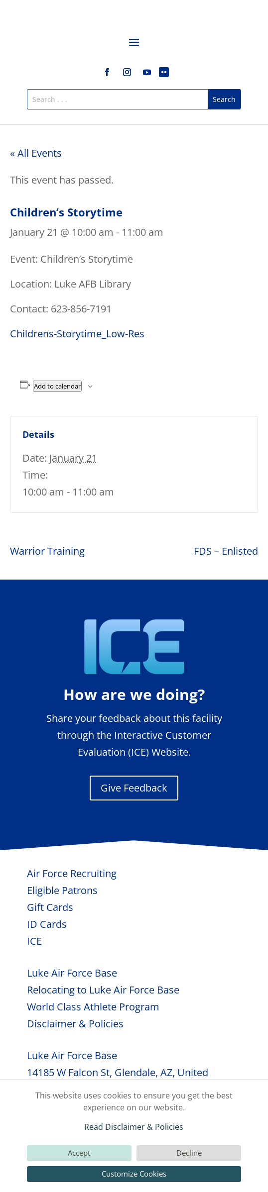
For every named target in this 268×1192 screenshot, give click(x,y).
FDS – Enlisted (226, 551)
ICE (34, 941)
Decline (189, 1153)
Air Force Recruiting (72, 873)
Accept (79, 1153)
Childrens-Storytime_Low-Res (77, 333)
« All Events (36, 153)
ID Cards (47, 924)
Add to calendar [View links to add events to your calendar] (57, 386)
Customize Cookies (134, 1174)
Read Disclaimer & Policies (133, 1126)
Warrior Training (47, 551)
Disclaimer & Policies (75, 1023)
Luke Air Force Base (72, 973)
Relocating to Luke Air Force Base (103, 989)
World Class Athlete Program (93, 1006)
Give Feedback (134, 788)
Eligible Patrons (62, 890)
